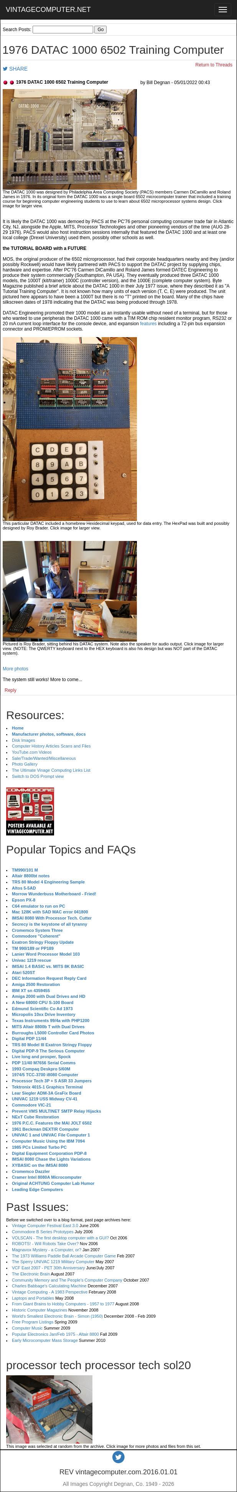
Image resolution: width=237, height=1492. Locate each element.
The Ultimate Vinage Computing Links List (51, 770)
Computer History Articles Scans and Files (51, 746)
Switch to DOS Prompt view (38, 776)
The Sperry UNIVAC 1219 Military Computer (53, 1261)
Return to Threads (214, 65)
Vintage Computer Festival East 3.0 (45, 1225)
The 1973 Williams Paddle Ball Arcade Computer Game (64, 1256)
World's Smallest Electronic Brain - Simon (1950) (57, 1316)
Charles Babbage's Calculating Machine (49, 1286)
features (148, 323)
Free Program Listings (32, 1322)
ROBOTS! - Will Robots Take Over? (45, 1243)
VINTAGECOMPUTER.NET (48, 9)
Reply (10, 690)
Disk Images (23, 740)
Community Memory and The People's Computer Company (67, 1280)
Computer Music (27, 1328)
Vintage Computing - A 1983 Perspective (49, 1292)
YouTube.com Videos (32, 752)
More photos (15, 669)
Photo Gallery (25, 764)
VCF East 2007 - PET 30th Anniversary (48, 1267)
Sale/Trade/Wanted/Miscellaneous (44, 758)
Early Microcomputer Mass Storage (45, 1340)
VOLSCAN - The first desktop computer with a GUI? (60, 1238)
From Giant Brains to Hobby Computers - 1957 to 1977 (63, 1304)
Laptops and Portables (33, 1298)
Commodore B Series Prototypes (43, 1231)
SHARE (15, 69)
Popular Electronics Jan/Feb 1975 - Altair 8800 (55, 1334)
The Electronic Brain (31, 1274)
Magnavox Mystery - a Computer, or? (46, 1249)
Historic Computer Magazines (39, 1310)
